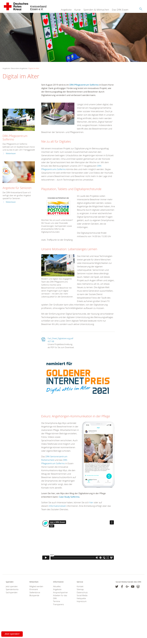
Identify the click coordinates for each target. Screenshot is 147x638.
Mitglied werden (36, 586)
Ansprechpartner (60, 592)
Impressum (81, 601)
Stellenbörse (34, 592)
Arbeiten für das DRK (60, 597)
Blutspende (34, 595)
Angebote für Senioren (17, 188)
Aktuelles (57, 586)
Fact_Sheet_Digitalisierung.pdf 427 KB (60, 340)
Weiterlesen (11, 153)
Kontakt (80, 586)
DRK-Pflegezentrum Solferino (84, 84)
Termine (56, 601)
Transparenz (58, 604)
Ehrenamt (33, 589)
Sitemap (80, 589)
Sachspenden (11, 592)
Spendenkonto (12, 589)
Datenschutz (82, 592)
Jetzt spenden (12, 586)
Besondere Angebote (19, 68)
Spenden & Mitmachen (96, 9)
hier (91, 502)
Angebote (66, 9)
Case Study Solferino (69, 496)
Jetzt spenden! (12, 634)
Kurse (77, 9)
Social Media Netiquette (82, 597)
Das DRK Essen (120, 9)
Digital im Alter (34, 68)
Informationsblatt (57, 505)
